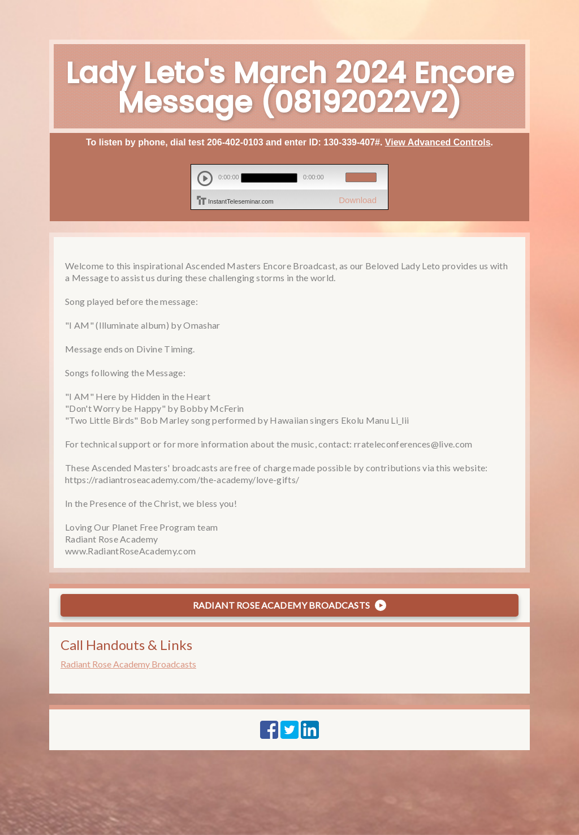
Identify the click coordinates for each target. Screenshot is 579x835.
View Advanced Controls (438, 142)
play (205, 178)
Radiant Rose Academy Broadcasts (128, 663)
